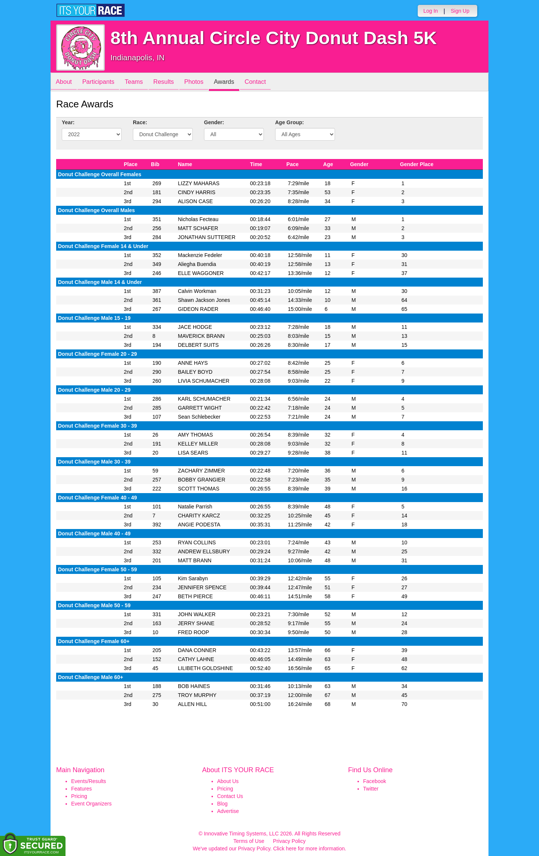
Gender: (214, 122)
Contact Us (230, 796)
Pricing (79, 796)
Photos (203, 82)
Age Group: (289, 122)
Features (81, 789)
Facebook (374, 781)
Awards (235, 82)
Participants (101, 82)
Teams (139, 82)
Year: (68, 122)
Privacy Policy (289, 841)
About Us (228, 781)
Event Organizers (91, 804)
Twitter (370, 789)
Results (170, 82)
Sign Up (460, 11)
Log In (430, 11)
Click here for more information (309, 849)
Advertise (228, 811)
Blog (222, 804)
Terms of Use (249, 841)
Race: (140, 122)
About (65, 82)
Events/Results (88, 781)
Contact (268, 82)
